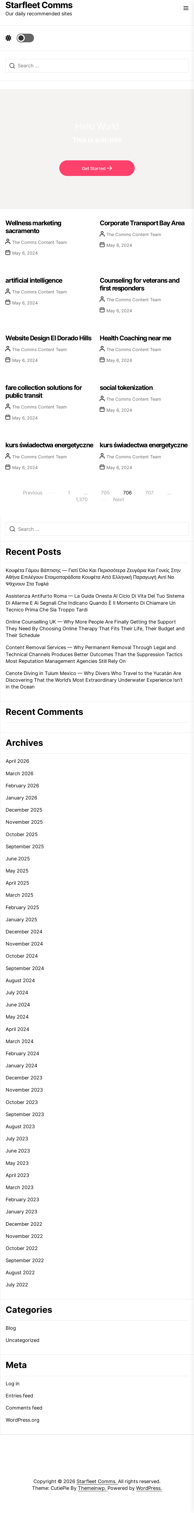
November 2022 (24, 1236)
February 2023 (22, 1199)
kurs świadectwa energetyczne (49, 445)
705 (105, 493)
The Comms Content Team (39, 242)
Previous (32, 493)
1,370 (82, 499)
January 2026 (21, 798)
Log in (13, 1383)
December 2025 (24, 810)
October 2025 (22, 834)
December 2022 (24, 1224)
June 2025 (18, 858)
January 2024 (21, 1065)
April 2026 (17, 761)
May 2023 (17, 1163)
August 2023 (20, 1126)
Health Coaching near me (135, 338)
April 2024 (17, 1029)
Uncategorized (22, 1340)
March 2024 (20, 1041)
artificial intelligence (33, 280)
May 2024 (17, 1017)
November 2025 (24, 822)
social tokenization (126, 388)
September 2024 (25, 968)
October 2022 (22, 1248)
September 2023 (25, 1114)
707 (149, 493)
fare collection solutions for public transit (43, 391)
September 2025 (25, 846)
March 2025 (19, 895)
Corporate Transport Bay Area (142, 223)
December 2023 (24, 1078)
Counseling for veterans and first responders (139, 284)
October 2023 (22, 1102)
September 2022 (25, 1260)
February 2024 (22, 1053)
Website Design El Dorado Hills (48, 338)
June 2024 (18, 1004)
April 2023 (17, 1175)
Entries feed (19, 1395)
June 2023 (18, 1151)
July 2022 (17, 1284)
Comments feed (24, 1408)
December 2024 (24, 931)
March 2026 (19, 773)
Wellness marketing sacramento (33, 227)
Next (118, 499)
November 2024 (24, 944)
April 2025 (17, 883)
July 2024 (17, 992)
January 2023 (21, 1211)
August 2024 (20, 980)
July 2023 (17, 1138)
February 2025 (22, 907)
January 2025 (21, 919)
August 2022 (20, 1272)
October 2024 (22, 956)
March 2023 (19, 1187)
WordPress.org (22, 1420)
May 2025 (17, 871)
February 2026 (22, 785)
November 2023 (24, 1090)
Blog (11, 1328)
